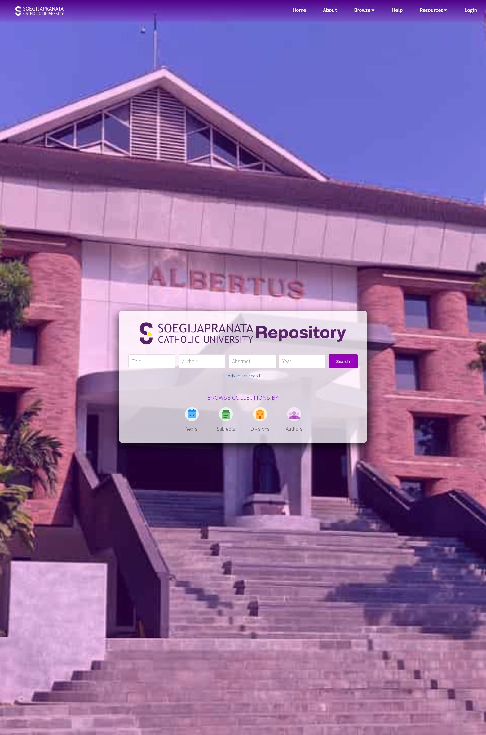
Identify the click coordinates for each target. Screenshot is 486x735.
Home (299, 10)
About (330, 10)
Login (470, 10)
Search (343, 361)
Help (397, 10)
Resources (433, 10)
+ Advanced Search (243, 376)
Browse (364, 10)
